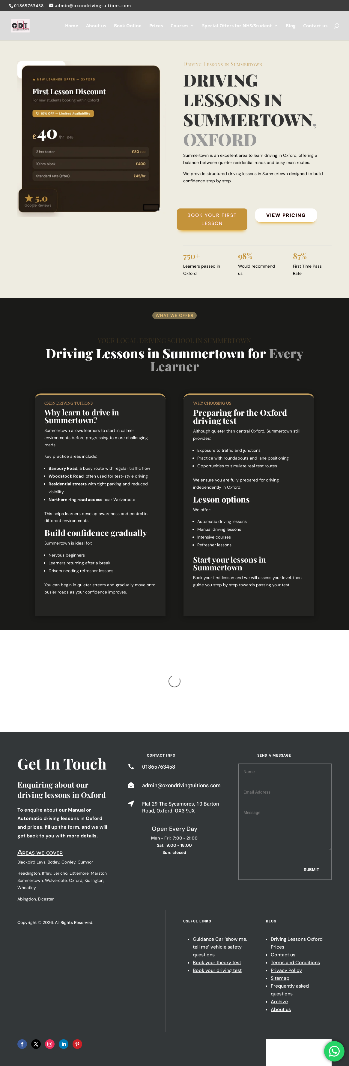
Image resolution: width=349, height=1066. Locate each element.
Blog (290, 26)
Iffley (46, 813)
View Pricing (286, 215)
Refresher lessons (214, 545)
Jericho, (60, 813)
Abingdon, (27, 839)
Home (71, 26)
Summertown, (30, 820)
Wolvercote (56, 820)
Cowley (68, 802)
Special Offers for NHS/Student (237, 26)
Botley (53, 802)
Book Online (128, 26)
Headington (28, 813)
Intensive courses (214, 537)
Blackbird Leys (31, 802)
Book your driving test (217, 910)
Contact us (315, 26)
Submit (311, 810)
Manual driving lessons (219, 529)
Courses (179, 26)
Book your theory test (217, 903)
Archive (279, 942)
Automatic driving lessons (222, 521)
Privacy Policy (286, 910)
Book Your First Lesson (212, 219)
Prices (156, 26)
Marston (99, 813)
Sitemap (280, 918)
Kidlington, (94, 820)
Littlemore (79, 813)
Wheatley (26, 828)
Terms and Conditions (295, 903)
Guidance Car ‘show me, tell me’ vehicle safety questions (220, 887)
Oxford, (76, 820)
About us (96, 26)
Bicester (46, 839)
